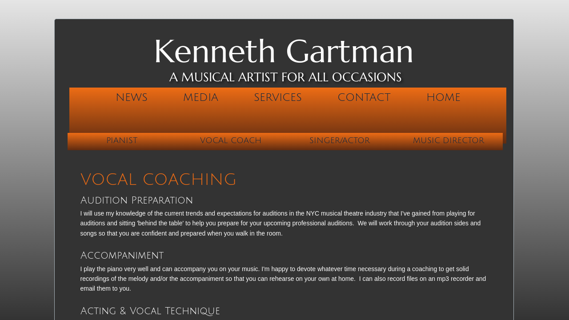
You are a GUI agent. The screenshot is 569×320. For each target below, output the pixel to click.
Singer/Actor (339, 140)
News (132, 97)
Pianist (121, 140)
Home (443, 97)
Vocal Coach (230, 140)
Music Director (448, 140)
